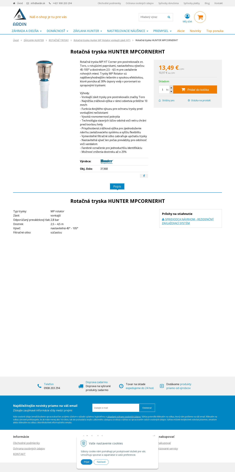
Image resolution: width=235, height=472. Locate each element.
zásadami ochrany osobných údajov (124, 416)
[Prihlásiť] (187, 17)
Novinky (195, 31)
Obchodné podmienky (109, 3)
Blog (207, 3)
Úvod (20, 3)
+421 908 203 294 (62, 3)
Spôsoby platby (192, 3)
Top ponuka (214, 31)
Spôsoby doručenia (168, 3)
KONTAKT (19, 454)
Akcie (181, 31)
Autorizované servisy (165, 448)
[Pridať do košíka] (195, 89)
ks (167, 89)
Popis (117, 186)
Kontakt (218, 3)
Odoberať (147, 408)
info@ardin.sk (38, 3)
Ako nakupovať (161, 443)
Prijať (86, 462)
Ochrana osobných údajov (140, 3)
